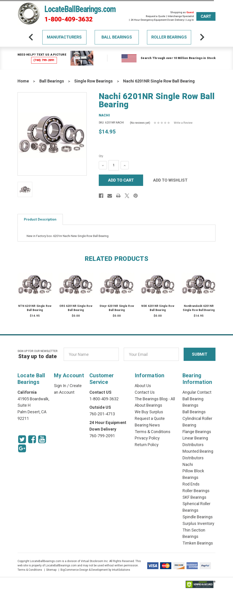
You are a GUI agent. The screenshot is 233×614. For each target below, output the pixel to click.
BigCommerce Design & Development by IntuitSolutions (95, 569)
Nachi (187, 464)
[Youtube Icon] (42, 439)
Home (23, 81)
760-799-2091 (102, 435)
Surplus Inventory (198, 523)
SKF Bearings (194, 497)
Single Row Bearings (93, 81)
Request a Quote (155, 16)
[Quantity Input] (114, 165)
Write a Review (183, 122)
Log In (190, 19)
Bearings (190, 405)
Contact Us (145, 392)
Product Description (40, 219)
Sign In (60, 385)
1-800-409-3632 (68, 19)
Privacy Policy (147, 438)
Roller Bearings (169, 37)
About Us (143, 385)
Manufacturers (64, 37)
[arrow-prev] (31, 37)
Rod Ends (191, 484)
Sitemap (51, 569)
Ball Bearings (116, 37)
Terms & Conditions (152, 431)
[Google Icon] (22, 448)
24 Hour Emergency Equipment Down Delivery (157, 19)
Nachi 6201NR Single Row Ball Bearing (159, 81)
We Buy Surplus (149, 411)
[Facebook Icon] (32, 439)
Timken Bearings (197, 543)
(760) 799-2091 (44, 60)
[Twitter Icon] (22, 439)
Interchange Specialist (181, 16)
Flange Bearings (196, 431)
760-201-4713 (102, 413)
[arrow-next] (202, 37)
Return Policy (147, 444)
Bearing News (147, 425)
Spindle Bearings (197, 516)
